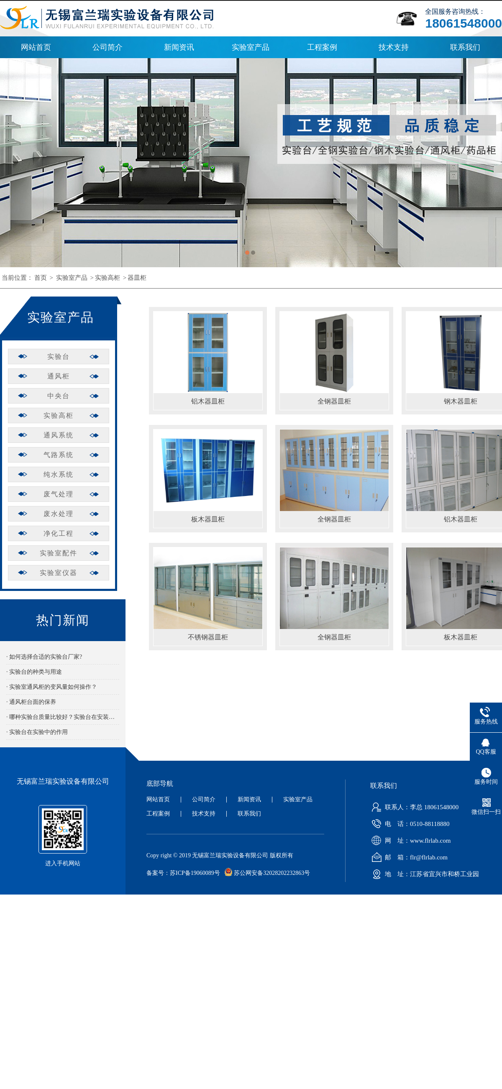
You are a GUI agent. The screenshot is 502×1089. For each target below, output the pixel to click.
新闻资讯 (179, 47)
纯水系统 (59, 474)
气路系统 (59, 454)
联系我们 (465, 47)
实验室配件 (58, 553)
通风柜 (58, 376)
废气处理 (59, 494)
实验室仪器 (58, 572)
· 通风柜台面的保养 (31, 702)
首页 (40, 277)
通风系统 (59, 435)
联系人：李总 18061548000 (413, 807)
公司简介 (107, 47)
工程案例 (322, 47)
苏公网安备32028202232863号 (265, 873)
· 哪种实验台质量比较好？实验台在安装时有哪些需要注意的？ (62, 717)
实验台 (58, 356)
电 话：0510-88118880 (408, 824)
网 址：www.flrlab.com (409, 840)
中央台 (58, 395)
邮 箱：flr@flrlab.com (408, 857)
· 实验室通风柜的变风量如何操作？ (51, 687)
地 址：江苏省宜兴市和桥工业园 (423, 874)
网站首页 (36, 47)
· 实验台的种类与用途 (34, 672)
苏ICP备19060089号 (195, 873)
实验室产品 (250, 47)
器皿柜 (137, 277)
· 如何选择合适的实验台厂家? (44, 657)
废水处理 (59, 513)
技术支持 (394, 47)
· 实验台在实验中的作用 (37, 732)
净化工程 (59, 533)
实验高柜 (107, 277)
